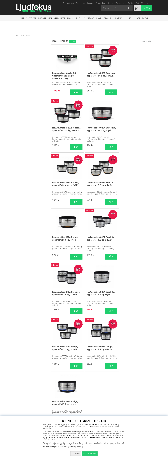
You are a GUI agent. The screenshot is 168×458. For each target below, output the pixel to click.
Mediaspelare (59, 18)
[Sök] (117, 8)
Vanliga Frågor (130, 398)
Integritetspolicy (129, 404)
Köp (110, 92)
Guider (130, 3)
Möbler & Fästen (117, 18)
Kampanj (145, 18)
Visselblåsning (130, 392)
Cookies (130, 407)
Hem (17, 35)
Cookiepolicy (64, 447)
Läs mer (72, 41)
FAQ (137, 3)
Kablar (106, 18)
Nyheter (111, 3)
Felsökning (80, 3)
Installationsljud (94, 18)
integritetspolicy (110, 443)
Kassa (146, 8)
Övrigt (128, 18)
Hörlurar (70, 18)
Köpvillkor (129, 395)
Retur (130, 410)
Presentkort (121, 3)
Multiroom (80, 18)
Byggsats (136, 18)
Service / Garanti (130, 413)
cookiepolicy (47, 428)
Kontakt (90, 3)
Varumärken (100, 3)
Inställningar (76, 453)
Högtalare (42, 18)
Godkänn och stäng (89, 453)
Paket (21, 18)
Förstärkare (31, 18)
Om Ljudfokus (68, 3)
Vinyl (50, 18)
